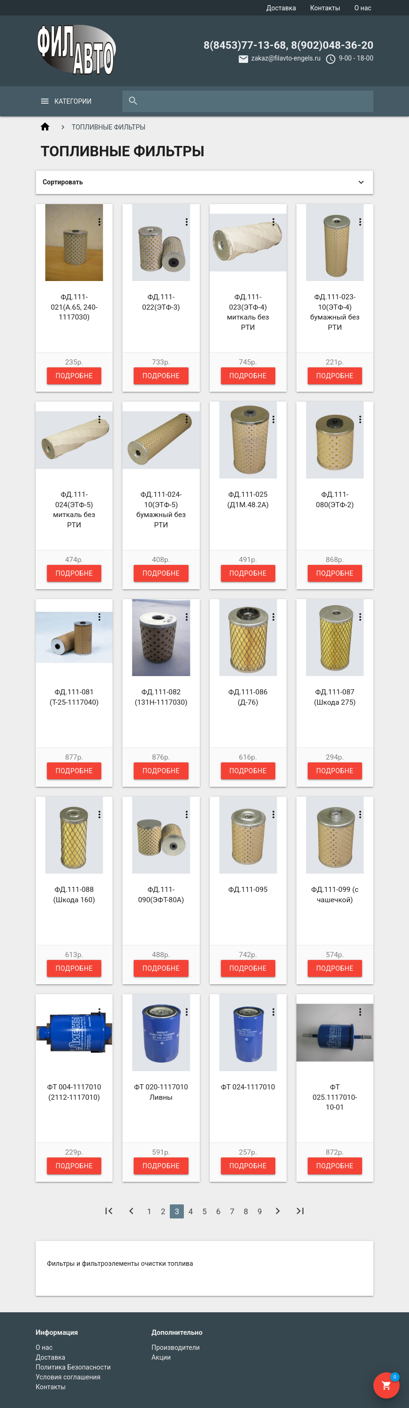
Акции (161, 1357)
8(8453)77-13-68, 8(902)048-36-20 (288, 45)
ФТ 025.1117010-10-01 (335, 1097)
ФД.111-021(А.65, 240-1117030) (74, 307)
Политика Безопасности (73, 1367)
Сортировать (63, 182)
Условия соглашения (68, 1377)
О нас (362, 8)
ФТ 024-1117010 (248, 1087)
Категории (72, 101)
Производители (175, 1347)
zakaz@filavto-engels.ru (286, 58)
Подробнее (73, 378)
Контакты (325, 8)
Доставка (281, 8)
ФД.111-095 (248, 889)
